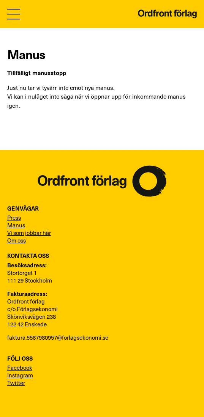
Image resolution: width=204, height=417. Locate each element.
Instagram (20, 375)
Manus (16, 225)
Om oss (16, 240)
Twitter (16, 383)
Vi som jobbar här (29, 232)
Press (14, 217)
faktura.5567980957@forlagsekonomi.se (57, 337)
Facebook (19, 367)
